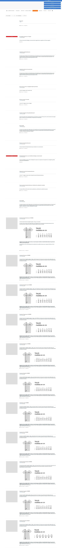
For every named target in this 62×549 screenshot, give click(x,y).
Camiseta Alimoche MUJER (24, 520)
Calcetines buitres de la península (25, 69)
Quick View (26, 25)
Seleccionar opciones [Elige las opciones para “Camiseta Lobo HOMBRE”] (22, 427)
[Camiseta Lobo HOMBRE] (12, 408)
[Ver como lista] (26, 15)
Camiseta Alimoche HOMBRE (24, 255)
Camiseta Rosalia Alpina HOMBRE (25, 461)
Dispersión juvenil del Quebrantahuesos (26, 171)
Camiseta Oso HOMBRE (23, 432)
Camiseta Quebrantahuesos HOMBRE (26, 217)
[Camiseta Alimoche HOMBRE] (12, 260)
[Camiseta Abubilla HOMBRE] (12, 378)
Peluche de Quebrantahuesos (25, 143)
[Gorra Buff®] (12, 206)
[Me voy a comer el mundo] (12, 103)
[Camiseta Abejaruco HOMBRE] (12, 349)
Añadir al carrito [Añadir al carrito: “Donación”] (22, 25)
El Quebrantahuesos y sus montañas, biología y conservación (30, 155)
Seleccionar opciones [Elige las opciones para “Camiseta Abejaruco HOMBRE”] (22, 368)
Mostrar (18, 15)
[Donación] (12, 26)
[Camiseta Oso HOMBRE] (12, 437)
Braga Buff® (21, 125)
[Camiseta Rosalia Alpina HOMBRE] (12, 467)
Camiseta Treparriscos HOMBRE (25, 314)
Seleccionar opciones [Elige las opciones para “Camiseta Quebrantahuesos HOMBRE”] (22, 250)
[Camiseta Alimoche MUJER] (12, 526)
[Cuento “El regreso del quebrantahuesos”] (12, 116)
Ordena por (8, 15)
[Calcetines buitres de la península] (12, 75)
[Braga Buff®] (12, 132)
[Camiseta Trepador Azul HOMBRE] (12, 290)
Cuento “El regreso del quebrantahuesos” (27, 112)
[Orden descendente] (14, 16)
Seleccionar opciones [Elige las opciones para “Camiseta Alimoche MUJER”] (22, 545)
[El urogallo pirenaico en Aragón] (12, 42)
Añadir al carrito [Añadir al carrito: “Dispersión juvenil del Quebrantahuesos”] (22, 176)
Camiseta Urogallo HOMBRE (24, 491)
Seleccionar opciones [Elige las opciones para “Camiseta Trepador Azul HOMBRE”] (22, 309)
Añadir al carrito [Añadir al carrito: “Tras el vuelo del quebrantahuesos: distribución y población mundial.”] (22, 190)
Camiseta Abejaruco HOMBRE (25, 343)
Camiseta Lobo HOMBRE (24, 402)
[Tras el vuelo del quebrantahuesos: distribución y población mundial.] (12, 190)
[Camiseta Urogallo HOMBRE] (12, 496)
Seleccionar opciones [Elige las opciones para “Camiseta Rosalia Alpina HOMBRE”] (22, 486)
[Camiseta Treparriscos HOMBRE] (12, 319)
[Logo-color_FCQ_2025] (12, 2)
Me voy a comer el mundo (24, 99)
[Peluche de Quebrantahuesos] (12, 147)
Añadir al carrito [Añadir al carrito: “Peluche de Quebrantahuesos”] (22, 148)
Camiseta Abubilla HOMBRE (24, 373)
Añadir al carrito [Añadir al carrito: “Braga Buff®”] (22, 132)
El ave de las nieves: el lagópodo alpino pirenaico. (28, 86)
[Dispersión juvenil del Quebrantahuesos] (12, 176)
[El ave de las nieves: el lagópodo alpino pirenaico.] (12, 90)
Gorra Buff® (21, 200)
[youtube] (48, 0)
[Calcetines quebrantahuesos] (12, 58)
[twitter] (47, 0)
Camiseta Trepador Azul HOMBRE (25, 284)
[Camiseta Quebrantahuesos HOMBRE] (12, 223)
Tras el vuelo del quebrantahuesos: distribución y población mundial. (32, 185)
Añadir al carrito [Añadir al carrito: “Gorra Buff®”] (22, 207)
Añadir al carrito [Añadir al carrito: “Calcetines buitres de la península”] (22, 76)
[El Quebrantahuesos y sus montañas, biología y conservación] (12, 161)
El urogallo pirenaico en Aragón (25, 36)
